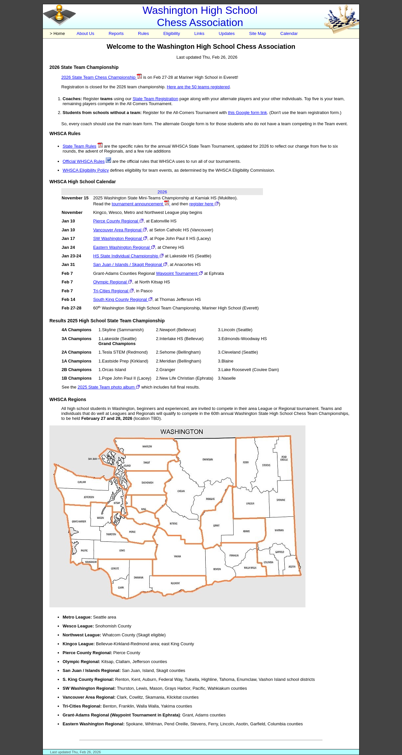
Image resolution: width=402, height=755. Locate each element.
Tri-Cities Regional (113, 290)
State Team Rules (79, 146)
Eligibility (171, 33)
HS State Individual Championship (128, 255)
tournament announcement (141, 203)
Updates (227, 33)
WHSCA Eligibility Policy (86, 170)
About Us (85, 33)
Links (199, 33)
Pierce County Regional (118, 220)
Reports (116, 33)
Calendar (289, 33)
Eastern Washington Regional (124, 247)
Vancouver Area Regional (120, 229)
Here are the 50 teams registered (198, 86)
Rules (143, 33)
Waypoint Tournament (179, 273)
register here (204, 203)
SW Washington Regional (120, 238)
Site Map (257, 33)
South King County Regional (123, 299)
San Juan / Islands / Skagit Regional (130, 264)
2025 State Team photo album (108, 387)
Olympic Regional (112, 281)
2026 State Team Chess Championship (101, 77)
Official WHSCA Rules (84, 161)
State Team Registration (155, 98)
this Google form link (247, 112)
